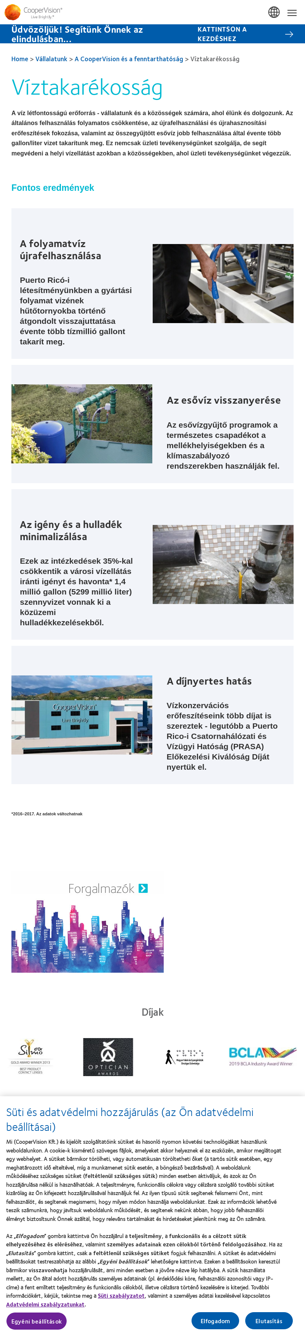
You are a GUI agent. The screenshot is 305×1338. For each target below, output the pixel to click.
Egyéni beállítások (36, 1324)
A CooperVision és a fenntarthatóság (129, 58)
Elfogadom (215, 1324)
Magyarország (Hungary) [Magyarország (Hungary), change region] (274, 12)
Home (19, 58)
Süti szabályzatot (121, 1298)
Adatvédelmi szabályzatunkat (45, 1307)
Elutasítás (269, 1324)
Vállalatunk (51, 58)
